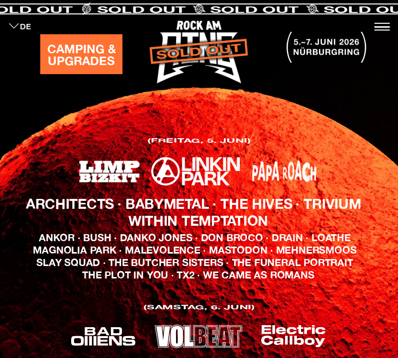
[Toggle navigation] (382, 27)
